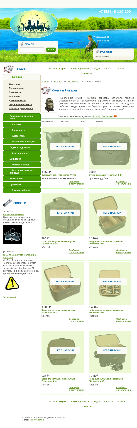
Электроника (17, 178)
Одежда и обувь (21, 164)
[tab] (22, 77)
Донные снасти (17, 100)
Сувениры (15, 184)
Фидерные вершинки (20, 104)
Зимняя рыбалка (21, 190)
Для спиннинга (20, 153)
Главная (45, 81)
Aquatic (96, 116)
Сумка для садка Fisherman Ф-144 (106, 175)
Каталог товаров (57, 68)
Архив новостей (9, 297)
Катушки (16, 124)
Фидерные (15, 84)
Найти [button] (51, 49)
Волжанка (107, 116)
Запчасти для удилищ (21, 108)
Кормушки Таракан (13, 214)
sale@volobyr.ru (37, 420)
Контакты (108, 68)
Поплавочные (16, 88)
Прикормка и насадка (23, 141)
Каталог (58, 81)
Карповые (14, 96)
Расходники (18, 130)
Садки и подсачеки (20, 147)
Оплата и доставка (79, 68)
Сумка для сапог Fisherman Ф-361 (59, 175)
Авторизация (102, 36)
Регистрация (103, 40)
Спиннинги (15, 92)
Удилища (17, 77)
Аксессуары (18, 136)
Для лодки (15, 159)
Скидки (96, 68)
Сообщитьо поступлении (76, 182)
